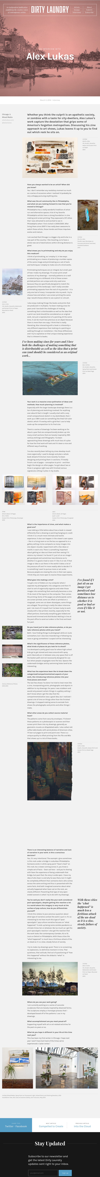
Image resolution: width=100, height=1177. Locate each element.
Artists (77, 7)
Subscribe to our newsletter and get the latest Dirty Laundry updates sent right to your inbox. (48, 1160)
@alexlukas (7, 123)
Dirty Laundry (50, 9)
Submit (89, 10)
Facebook (21, 1126)
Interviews (77, 12)
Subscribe (89, 12)
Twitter (9, 1126)
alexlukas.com (8, 120)
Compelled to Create (51, 1126)
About (89, 7)
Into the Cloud (82, 1126)
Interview (56, 100)
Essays (77, 10)
